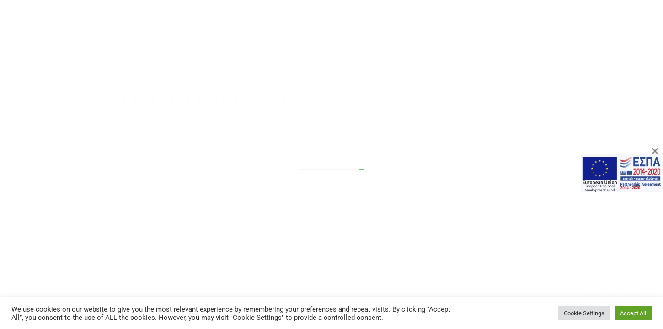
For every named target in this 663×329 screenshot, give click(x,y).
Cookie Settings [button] (584, 313)
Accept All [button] (633, 313)
